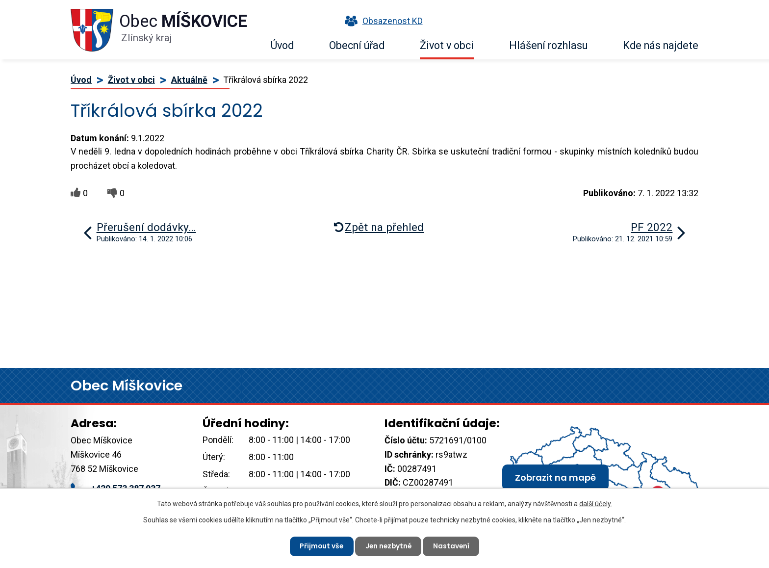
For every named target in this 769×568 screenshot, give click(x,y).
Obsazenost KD (381, 21)
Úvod (282, 45)
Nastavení (453, 546)
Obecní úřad (356, 45)
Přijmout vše (320, 546)
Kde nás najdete (660, 45)
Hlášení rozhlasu (548, 45)
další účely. (595, 503)
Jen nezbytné (388, 546)
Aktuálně (189, 80)
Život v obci (447, 45)
